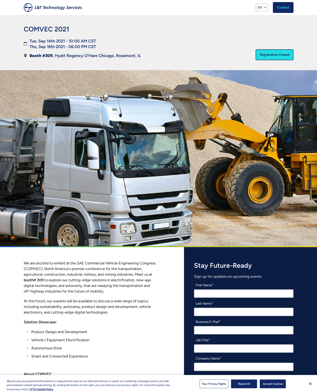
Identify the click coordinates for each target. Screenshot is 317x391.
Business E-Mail (207, 322)
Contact (283, 7)
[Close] (310, 385)
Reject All (244, 385)
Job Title (202, 340)
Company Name (208, 358)
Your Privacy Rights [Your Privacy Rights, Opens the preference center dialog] (214, 385)
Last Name (203, 303)
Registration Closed (274, 55)
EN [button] (260, 7)
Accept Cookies (273, 385)
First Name (204, 285)
